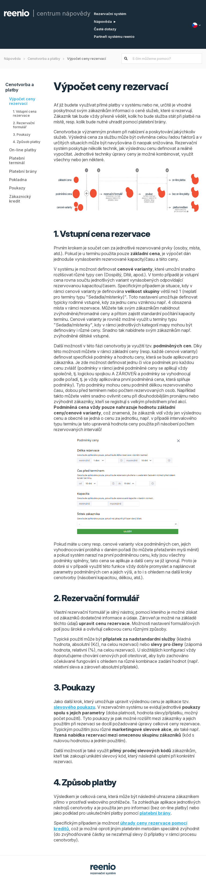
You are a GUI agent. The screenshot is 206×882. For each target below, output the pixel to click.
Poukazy (17, 188)
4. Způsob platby (26, 142)
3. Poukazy (21, 135)
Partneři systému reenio (114, 37)
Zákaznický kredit (20, 198)
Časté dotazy (105, 29)
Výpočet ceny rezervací (22, 101)
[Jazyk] (197, 25)
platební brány (155, 813)
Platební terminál (17, 160)
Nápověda (103, 22)
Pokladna (18, 179)
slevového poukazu (74, 707)
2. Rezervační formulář (24, 125)
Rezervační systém (110, 14)
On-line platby (22, 150)
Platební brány (23, 171)
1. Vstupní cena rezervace (24, 113)
